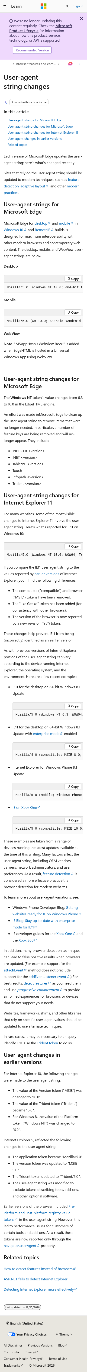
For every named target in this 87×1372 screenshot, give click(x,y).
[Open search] (67, 6)
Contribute (11, 1352)
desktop (41, 223)
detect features (36, 983)
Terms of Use (58, 1358)
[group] (43, 288)
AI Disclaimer (13, 1345)
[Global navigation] (4, 6)
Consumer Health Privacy (22, 1358)
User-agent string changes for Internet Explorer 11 (42, 132)
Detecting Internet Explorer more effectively (39, 1289)
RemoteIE (42, 229)
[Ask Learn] (70, 64)
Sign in (78, 6)
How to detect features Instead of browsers (38, 1268)
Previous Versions (40, 1345)
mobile (64, 223)
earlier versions (47, 573)
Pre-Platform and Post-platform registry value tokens (39, 1213)
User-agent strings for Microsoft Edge (34, 120)
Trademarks (12, 1365)
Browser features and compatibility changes (36, 63)
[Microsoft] (44, 6)
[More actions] (79, 64)
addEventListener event (47, 976)
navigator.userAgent (20, 1245)
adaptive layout (32, 185)
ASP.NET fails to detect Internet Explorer (36, 1278)
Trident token (47, 1042)
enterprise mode (46, 733)
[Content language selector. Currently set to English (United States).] (25, 1323)
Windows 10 (13, 229)
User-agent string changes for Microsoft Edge (40, 126)
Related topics (17, 144)
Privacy (30, 1352)
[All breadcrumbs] (8, 64)
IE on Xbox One (25, 807)
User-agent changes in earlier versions (34, 138)
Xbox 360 (26, 940)
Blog (61, 1345)
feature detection (56, 873)
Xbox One (64, 933)
